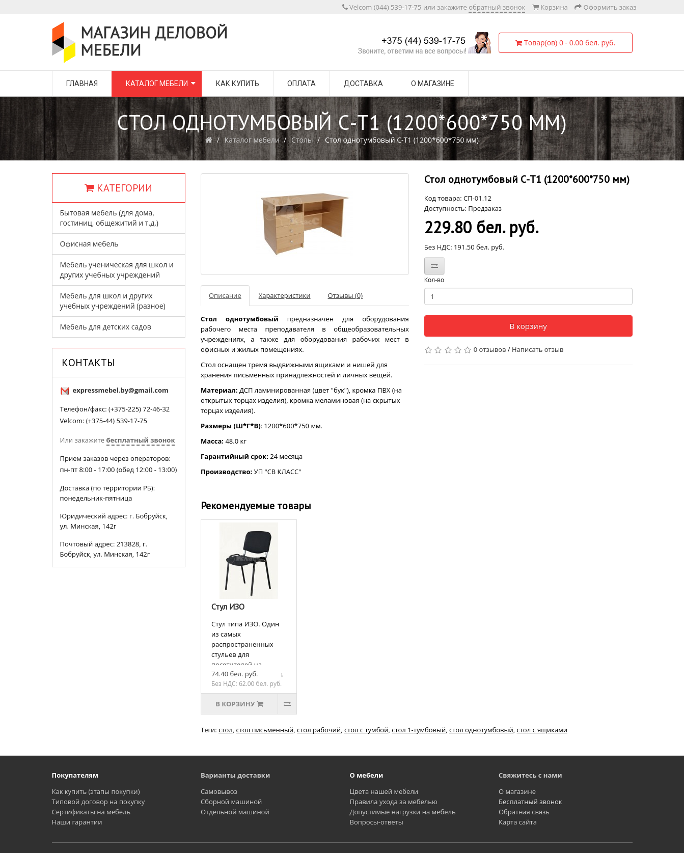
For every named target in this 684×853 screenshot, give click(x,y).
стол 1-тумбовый (419, 729)
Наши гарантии (77, 822)
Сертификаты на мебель (91, 811)
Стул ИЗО (227, 606)
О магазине (432, 83)
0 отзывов (490, 349)
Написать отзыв (537, 349)
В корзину (527, 326)
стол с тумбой (366, 729)
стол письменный (264, 729)
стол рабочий (319, 729)
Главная (82, 83)
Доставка (363, 83)
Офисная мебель (89, 244)
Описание (225, 295)
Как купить (237, 83)
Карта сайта (518, 822)
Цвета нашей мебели (384, 791)
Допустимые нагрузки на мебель (403, 811)
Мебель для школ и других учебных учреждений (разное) (113, 301)
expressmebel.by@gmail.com (121, 390)
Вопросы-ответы (376, 822)
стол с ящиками (542, 729)
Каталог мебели (157, 83)
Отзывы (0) (345, 295)
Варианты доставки (235, 775)
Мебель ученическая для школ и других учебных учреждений (117, 270)
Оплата (301, 83)
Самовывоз (219, 791)
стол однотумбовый (481, 729)
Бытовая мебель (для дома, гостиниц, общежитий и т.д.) (109, 218)
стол (225, 729)
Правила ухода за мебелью (393, 801)
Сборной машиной (231, 801)
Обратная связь (524, 811)
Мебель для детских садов (105, 327)
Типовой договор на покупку (98, 801)
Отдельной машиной (235, 811)
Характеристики (285, 295)
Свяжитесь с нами (530, 775)
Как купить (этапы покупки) (96, 791)
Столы (302, 140)
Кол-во (434, 280)
